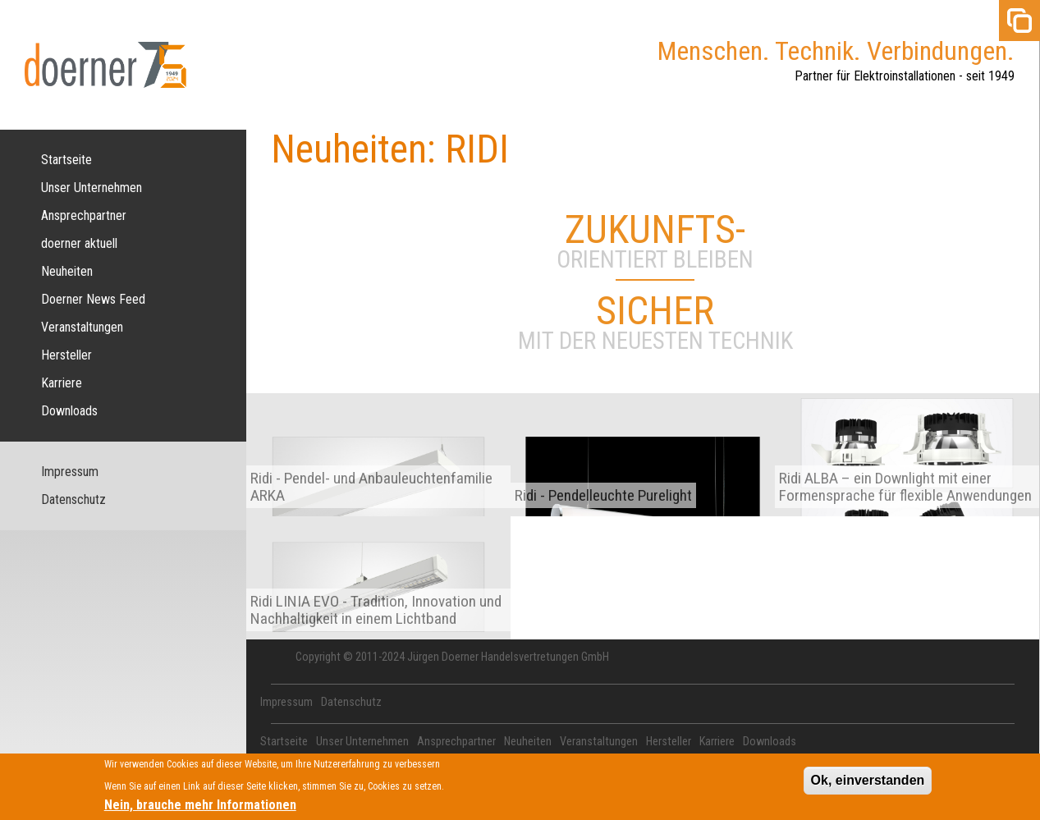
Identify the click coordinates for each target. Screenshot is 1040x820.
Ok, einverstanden (868, 784)
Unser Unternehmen (91, 187)
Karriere (61, 383)
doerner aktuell (79, 243)
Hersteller (66, 355)
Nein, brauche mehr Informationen (200, 808)
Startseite (66, 159)
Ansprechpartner (83, 215)
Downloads (69, 411)
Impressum (70, 471)
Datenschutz (73, 499)
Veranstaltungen (82, 327)
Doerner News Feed (93, 299)
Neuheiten (67, 271)
